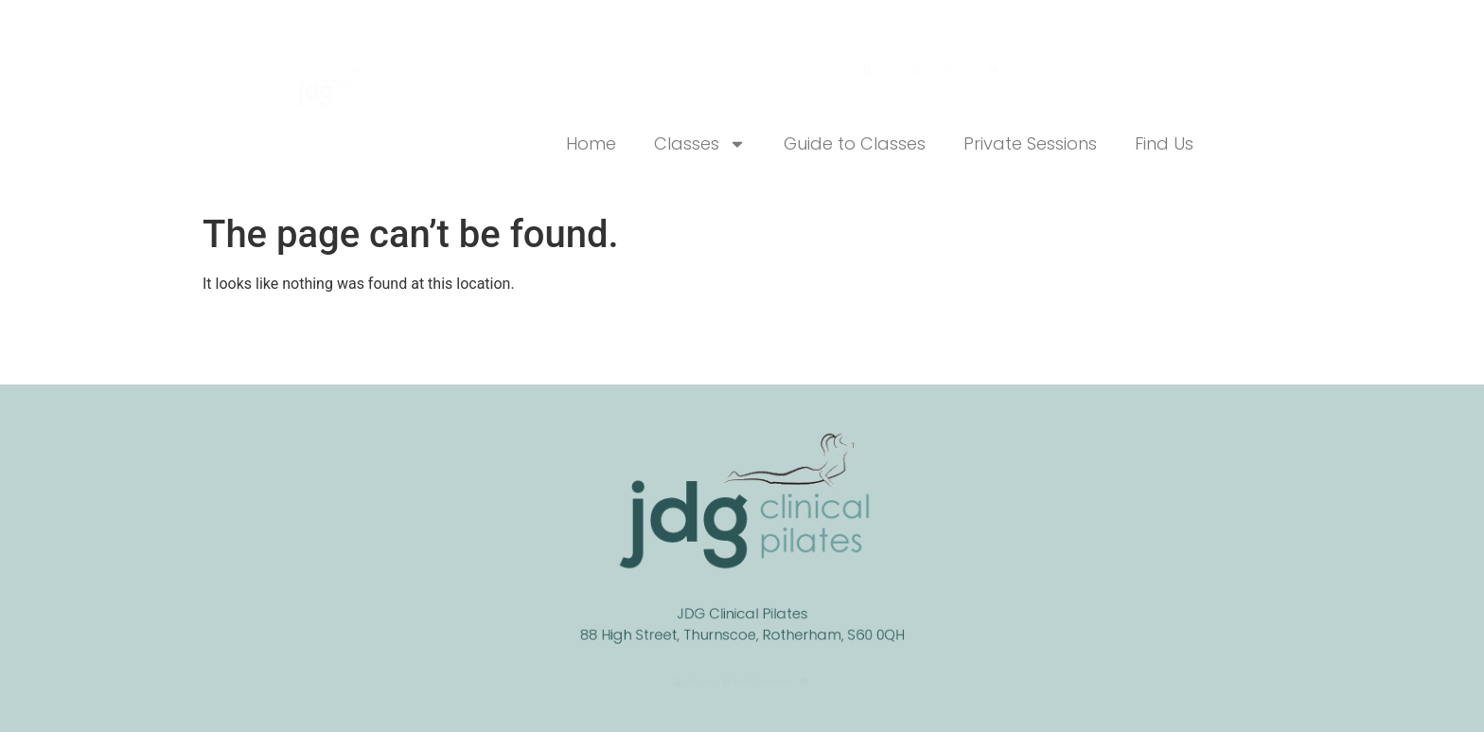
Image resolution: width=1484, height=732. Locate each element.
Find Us (1164, 143)
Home (591, 143)
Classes (700, 144)
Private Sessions (1030, 143)
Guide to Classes (855, 143)
